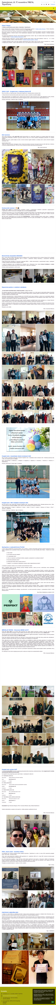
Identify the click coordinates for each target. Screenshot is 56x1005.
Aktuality (28, 18)
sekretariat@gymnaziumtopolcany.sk (10, 995)
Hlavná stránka (5, 18)
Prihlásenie (53, 4)
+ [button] (42, 4)
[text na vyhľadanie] (48, 2)
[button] (49, 4)
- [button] (44, 4)
